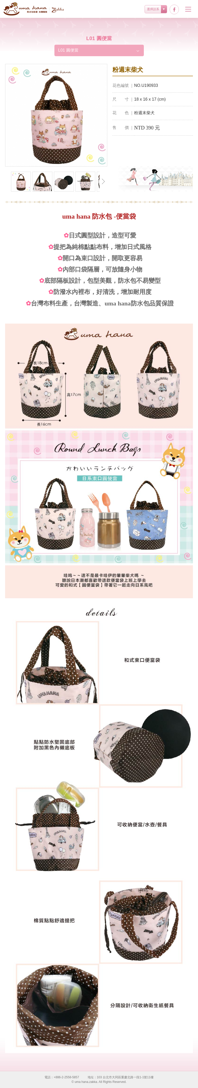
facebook (174, 9)
